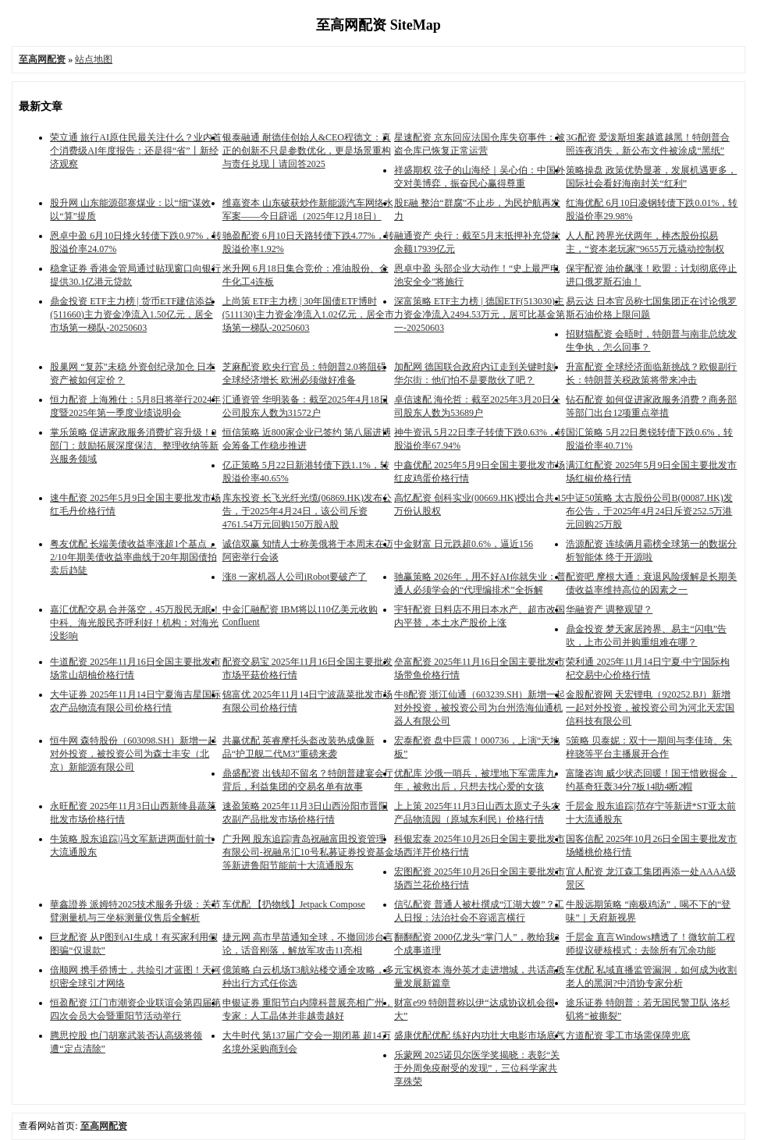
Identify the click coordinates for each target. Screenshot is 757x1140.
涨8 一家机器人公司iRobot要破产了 (295, 576)
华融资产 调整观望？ (609, 609)
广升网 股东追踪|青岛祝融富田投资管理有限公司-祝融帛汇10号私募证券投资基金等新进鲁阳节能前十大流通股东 (308, 852)
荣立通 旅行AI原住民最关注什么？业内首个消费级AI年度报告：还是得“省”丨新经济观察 (136, 150)
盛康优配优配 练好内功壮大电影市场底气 (479, 1035)
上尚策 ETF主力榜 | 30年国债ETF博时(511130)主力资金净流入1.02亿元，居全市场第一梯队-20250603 (308, 314)
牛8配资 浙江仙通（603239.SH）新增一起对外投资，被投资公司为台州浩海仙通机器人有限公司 (479, 707)
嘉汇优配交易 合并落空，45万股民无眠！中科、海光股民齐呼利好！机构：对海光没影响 (135, 622)
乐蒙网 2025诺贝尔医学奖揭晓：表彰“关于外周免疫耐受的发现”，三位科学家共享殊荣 (477, 1068)
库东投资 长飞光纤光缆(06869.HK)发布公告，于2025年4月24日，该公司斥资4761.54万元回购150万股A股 (307, 511)
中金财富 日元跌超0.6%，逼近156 (463, 543)
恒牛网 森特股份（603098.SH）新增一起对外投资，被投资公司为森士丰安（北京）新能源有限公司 (133, 753)
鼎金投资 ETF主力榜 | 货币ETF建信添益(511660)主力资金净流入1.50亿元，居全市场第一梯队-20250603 (132, 314)
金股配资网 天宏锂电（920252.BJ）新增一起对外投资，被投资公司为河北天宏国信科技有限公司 (650, 707)
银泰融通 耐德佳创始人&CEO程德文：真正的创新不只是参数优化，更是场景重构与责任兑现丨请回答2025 (306, 150)
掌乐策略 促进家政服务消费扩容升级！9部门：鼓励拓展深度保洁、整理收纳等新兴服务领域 (134, 445)
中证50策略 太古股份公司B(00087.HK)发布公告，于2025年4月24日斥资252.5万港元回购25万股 (649, 511)
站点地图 (93, 59)
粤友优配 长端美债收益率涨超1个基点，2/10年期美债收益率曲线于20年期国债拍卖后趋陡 (133, 557)
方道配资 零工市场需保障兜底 (628, 1035)
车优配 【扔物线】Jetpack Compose (293, 904)
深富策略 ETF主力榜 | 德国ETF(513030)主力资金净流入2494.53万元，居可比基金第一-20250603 (479, 314)
